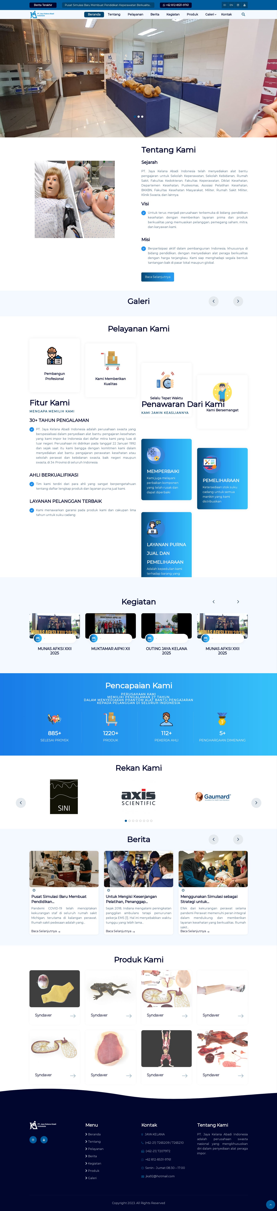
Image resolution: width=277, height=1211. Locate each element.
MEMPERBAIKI (163, 515)
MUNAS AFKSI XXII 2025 (54, 651)
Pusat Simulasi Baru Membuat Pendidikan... (58, 899)
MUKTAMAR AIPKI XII (110, 649)
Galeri (209, 14)
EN (231, 4)
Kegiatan (173, 14)
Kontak (226, 14)
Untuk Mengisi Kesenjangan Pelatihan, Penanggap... (131, 899)
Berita (154, 14)
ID (225, 4)
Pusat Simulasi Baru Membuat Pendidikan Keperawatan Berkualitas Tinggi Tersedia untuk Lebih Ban (108, 5)
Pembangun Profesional (54, 376)
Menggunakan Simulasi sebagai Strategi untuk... (209, 899)
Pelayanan (135, 14)
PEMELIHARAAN (221, 524)
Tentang (114, 14)
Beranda (94, 14)
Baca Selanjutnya (157, 277)
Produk (192, 14)
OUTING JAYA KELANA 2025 (166, 651)
